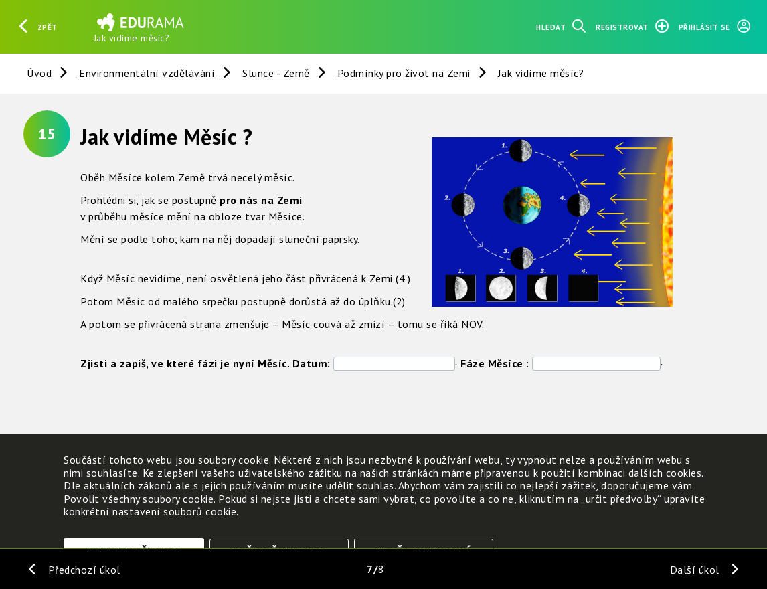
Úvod (39, 73)
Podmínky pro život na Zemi (404, 73)
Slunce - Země (276, 73)
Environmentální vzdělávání (147, 73)
